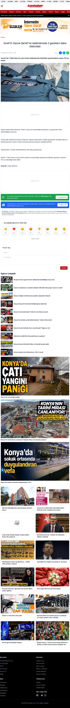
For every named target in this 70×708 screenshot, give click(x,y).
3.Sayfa (37, 12)
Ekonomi (18, 12)
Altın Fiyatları (40, 666)
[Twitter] (42, 695)
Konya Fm (3, 671)
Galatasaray (3, 688)
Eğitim (44, 12)
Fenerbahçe (4, 690)
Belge (1, 674)
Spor (25, 12)
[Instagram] (45, 695)
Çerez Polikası (40, 685)
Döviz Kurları (40, 663)
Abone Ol (63, 205)
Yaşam (51, 12)
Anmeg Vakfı (4, 663)
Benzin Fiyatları (41, 674)
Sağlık (63, 12)
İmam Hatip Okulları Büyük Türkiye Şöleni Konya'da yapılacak (22, 15)
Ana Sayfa (4, 12)
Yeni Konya (3, 669)
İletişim (38, 682)
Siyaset (31, 12)
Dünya (57, 12)
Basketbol (3, 693)
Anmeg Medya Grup (6, 661)
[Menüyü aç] (2, 6)
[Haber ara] (68, 15)
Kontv (2, 666)
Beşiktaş (2, 685)
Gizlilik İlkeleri (40, 688)
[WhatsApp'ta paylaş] (67, 52)
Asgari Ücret (40, 661)
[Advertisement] (35, 114)
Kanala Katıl (62, 197)
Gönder (63, 268)
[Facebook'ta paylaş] (60, 52)
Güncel (11, 12)
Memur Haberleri (41, 669)
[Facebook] (37, 695)
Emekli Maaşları (41, 671)
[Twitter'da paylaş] (64, 52)
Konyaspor (3, 682)
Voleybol (2, 695)
